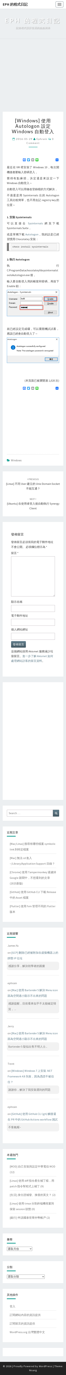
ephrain (42, 138)
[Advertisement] (33, 77)
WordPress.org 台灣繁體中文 (27, 1332)
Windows (16, 460)
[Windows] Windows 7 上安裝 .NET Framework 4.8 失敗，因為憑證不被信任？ (31, 1076)
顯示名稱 (16, 601)
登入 (12, 1306)
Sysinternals (35, 223)
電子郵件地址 (19, 615)
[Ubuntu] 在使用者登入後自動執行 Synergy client (33, 503)
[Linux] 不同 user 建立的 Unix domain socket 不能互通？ (33, 484)
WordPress (45, 1366)
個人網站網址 (19, 629)
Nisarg (33, 1370)
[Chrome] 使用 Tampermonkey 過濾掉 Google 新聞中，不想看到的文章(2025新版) (33, 877)
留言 (14, 553)
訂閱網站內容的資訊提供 (25, 1315)
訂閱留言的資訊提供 (22, 1323)
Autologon (31, 234)
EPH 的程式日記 (15, 4)
